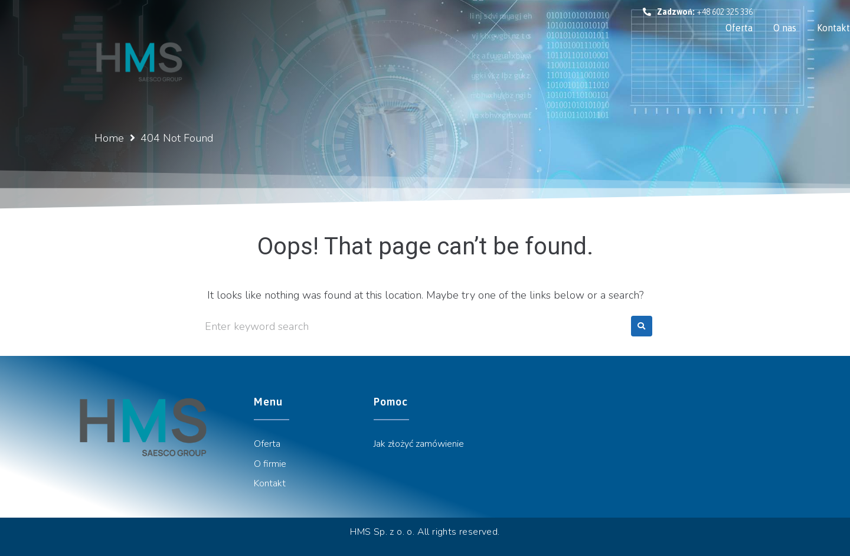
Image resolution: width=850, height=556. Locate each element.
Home (109, 138)
